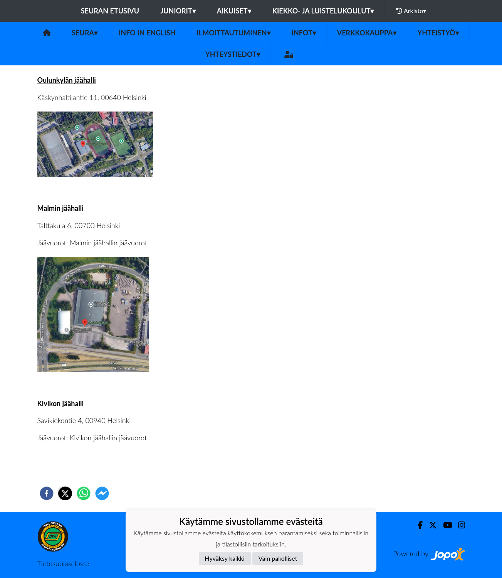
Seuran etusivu (110, 11)
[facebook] (47, 493)
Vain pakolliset (278, 558)
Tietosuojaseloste (63, 563)
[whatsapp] (84, 493)
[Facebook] (417, 525)
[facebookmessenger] (102, 493)
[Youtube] (444, 525)
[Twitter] (430, 525)
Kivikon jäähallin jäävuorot (108, 437)
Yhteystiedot (232, 54)
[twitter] (65, 493)
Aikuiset (234, 11)
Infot (304, 32)
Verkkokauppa (366, 32)
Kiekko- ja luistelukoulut (323, 11)
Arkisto (411, 10)
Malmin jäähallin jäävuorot (108, 242)
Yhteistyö (438, 32)
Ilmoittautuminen (233, 32)
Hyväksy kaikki (225, 558)
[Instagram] (458, 525)
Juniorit (178, 11)
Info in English (147, 32)
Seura (84, 32)
